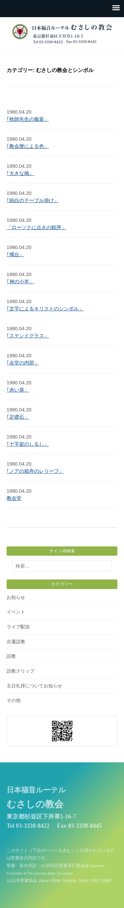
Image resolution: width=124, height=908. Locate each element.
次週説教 (16, 641)
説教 (11, 656)
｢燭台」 (15, 254)
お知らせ (16, 597)
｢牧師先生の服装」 (28, 119)
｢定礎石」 (18, 417)
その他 (14, 700)
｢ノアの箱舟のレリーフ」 (35, 471)
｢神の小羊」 (20, 281)
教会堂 (14, 498)
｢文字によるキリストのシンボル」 (45, 308)
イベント (16, 611)
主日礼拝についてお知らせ (34, 685)
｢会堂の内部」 (23, 363)
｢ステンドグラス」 (28, 335)
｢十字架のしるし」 (28, 444)
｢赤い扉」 (18, 390)
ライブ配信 (18, 626)
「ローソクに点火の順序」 (36, 227)
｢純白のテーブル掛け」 (33, 200)
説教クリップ (20, 671)
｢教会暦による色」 (28, 146)
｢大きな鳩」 (20, 173)
